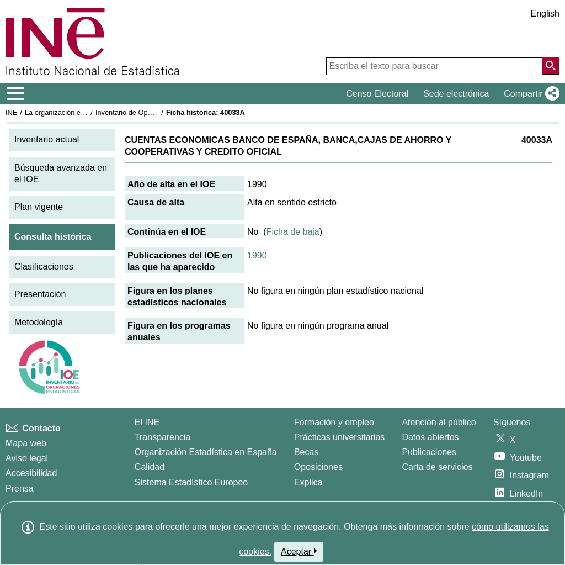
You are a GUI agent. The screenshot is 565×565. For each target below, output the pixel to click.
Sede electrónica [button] (456, 93)
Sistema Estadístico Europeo (191, 482)
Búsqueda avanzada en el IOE (60, 173)
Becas (306, 452)
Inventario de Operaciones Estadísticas (156, 112)
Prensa (20, 488)
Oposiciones (318, 467)
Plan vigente (38, 207)
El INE (147, 422)
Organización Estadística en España (206, 452)
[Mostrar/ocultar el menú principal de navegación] (16, 94)
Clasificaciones (43, 266)
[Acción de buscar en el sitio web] (550, 66)
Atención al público (439, 422)
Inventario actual (46, 139)
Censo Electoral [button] (377, 93)
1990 (257, 255)
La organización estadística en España (85, 112)
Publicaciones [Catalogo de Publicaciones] (429, 452)
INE (11, 112)
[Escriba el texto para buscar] (434, 66)
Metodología (38, 322)
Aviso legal (27, 458)
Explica (308, 482)
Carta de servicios (437, 467)
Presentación (40, 294)
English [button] (545, 13)
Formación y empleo (334, 422)
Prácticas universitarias (339, 437)
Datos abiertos (430, 437)
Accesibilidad (31, 473)
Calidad (149, 467)
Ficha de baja (292, 231)
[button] (529, 94)
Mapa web (26, 443)
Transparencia (163, 437)
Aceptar (299, 551)
